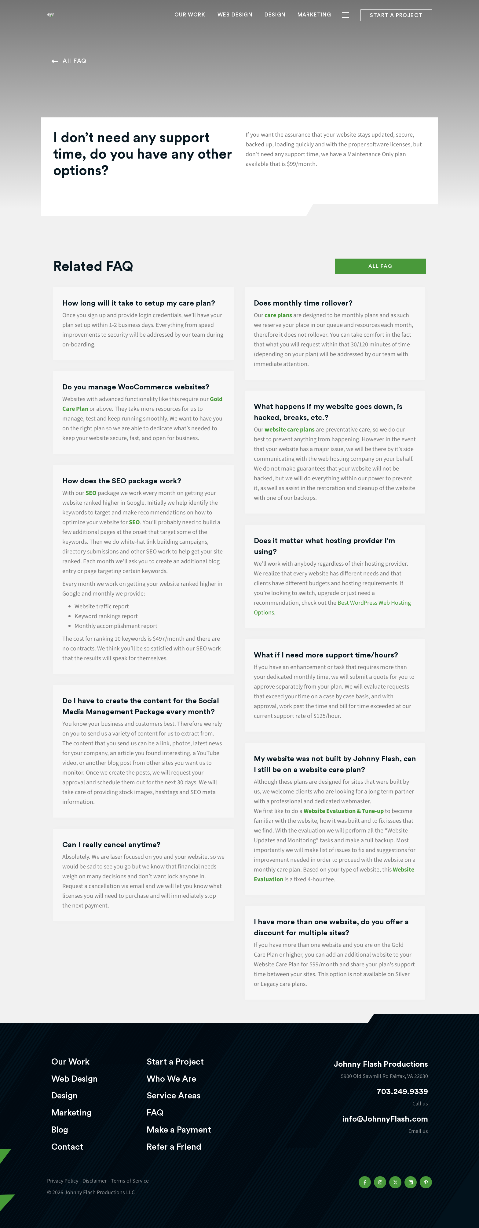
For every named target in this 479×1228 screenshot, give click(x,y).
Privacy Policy (62, 1181)
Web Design (235, 23)
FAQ (155, 1112)
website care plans (289, 429)
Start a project (396, 24)
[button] (365, 1182)
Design (275, 23)
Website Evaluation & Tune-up (344, 811)
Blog (59, 1130)
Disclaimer (94, 1181)
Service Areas (173, 1095)
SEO (91, 493)
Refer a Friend (174, 1147)
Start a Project (175, 1062)
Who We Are (171, 1079)
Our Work (189, 23)
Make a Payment (179, 1130)
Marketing (314, 23)
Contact (67, 1147)
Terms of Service (130, 1181)
